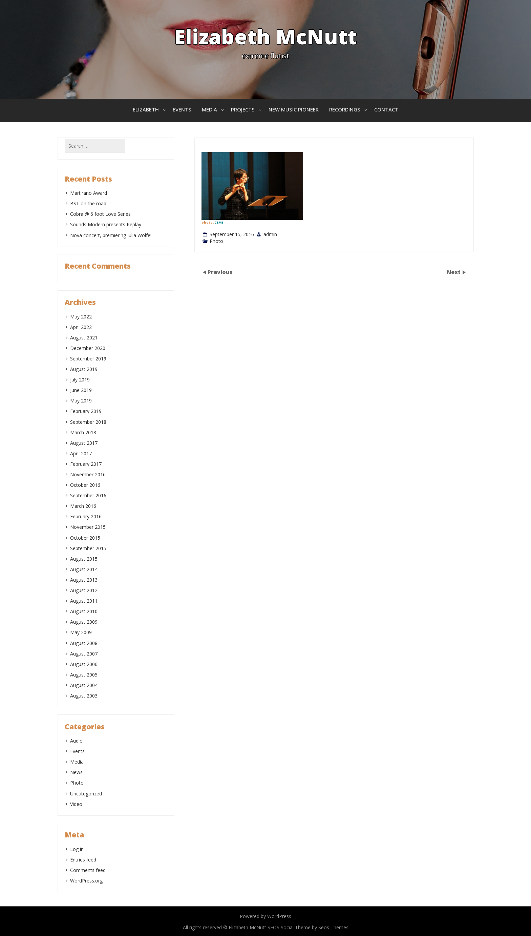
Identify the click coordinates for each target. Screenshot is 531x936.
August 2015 (84, 559)
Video (76, 804)
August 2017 (84, 443)
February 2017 (86, 464)
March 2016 (83, 506)
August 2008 (84, 643)
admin (270, 234)
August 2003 (84, 695)
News (76, 772)
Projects (243, 109)
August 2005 (84, 674)
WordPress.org (86, 880)
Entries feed (83, 859)
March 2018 (83, 432)
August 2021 (84, 337)
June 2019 (81, 390)
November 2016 (88, 474)
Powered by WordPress (265, 916)
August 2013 (84, 580)
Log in (77, 849)
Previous (220, 272)
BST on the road (88, 203)
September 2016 (88, 495)
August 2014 (84, 569)
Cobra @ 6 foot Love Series (100, 214)
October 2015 (85, 538)
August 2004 (84, 685)
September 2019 (88, 358)
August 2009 (84, 622)
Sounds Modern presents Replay (105, 224)
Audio (76, 740)
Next (454, 272)
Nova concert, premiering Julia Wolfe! (110, 235)
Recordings (344, 109)
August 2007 (84, 653)
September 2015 (88, 548)
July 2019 (80, 379)
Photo (216, 241)
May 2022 (81, 316)
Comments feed (88, 870)
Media (209, 109)
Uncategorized (86, 793)
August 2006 (84, 664)
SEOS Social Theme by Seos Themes (308, 927)
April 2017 (81, 453)
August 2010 (84, 611)
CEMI (218, 222)
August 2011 (84, 601)
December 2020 (87, 348)
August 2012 (84, 590)
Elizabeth (146, 109)
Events (182, 109)
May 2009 (81, 632)
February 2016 (86, 516)
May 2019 (81, 400)
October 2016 (85, 485)
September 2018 (88, 422)
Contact (386, 109)
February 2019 (86, 411)
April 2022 (81, 327)
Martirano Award (88, 193)
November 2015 (88, 527)
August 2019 (84, 369)
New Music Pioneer (294, 109)
